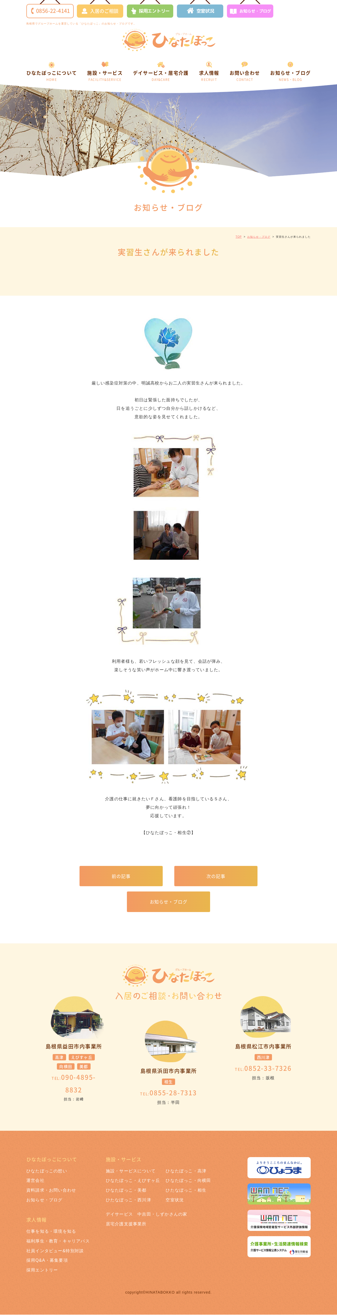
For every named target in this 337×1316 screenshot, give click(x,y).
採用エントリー (150, 11)
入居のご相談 (100, 10)
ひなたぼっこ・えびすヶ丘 (133, 1181)
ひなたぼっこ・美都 (126, 1191)
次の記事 (215, 876)
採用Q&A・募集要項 (47, 1261)
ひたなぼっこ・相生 (186, 1191)
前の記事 (121, 876)
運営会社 (35, 1181)
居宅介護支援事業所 (126, 1225)
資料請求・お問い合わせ (51, 1191)
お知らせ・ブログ (250, 11)
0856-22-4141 (50, 10)
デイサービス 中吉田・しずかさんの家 (146, 1215)
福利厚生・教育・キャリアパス (58, 1242)
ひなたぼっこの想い (46, 1172)
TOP (239, 236)
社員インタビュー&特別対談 (55, 1252)
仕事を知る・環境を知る (51, 1232)
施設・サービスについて (131, 1172)
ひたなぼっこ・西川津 (128, 1201)
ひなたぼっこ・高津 (186, 1172)
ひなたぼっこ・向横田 (188, 1181)
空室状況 (200, 11)
